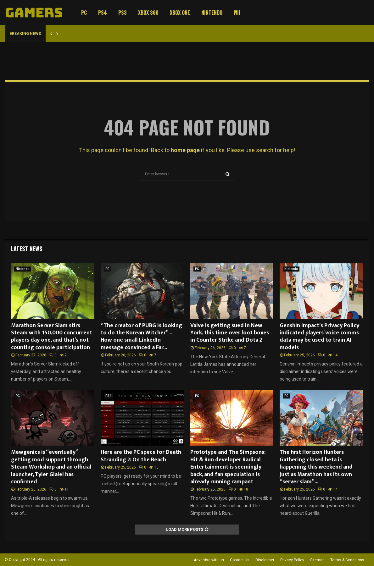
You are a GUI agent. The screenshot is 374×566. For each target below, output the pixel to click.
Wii (237, 12)
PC (84, 12)
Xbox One (180, 12)
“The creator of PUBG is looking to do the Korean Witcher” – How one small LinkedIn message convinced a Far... (141, 336)
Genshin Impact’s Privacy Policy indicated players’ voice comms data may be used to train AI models (319, 336)
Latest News (26, 249)
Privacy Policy (292, 560)
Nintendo (211, 12)
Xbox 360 (148, 12)
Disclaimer (264, 560)
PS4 (102, 12)
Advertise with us (209, 560)
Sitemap (317, 560)
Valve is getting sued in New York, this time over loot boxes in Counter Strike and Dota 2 (229, 333)
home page (185, 150)
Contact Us (239, 560)
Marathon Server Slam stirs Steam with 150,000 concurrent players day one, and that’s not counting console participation (51, 336)
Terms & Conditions (347, 560)
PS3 (122, 12)
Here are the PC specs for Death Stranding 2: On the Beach (141, 456)
